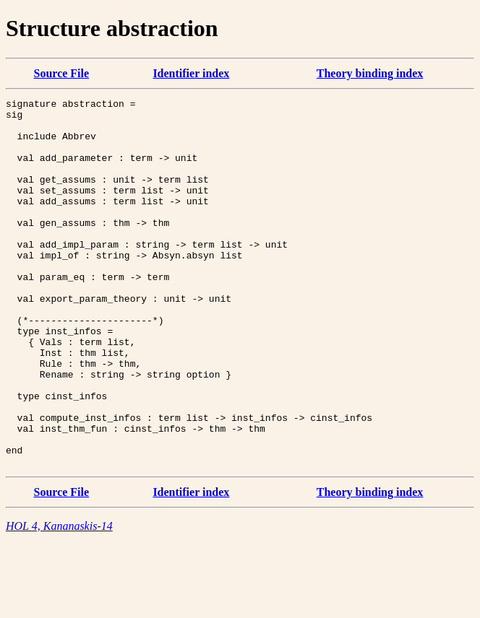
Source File (62, 73)
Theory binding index (370, 73)
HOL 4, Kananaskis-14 (59, 599)
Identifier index (191, 73)
